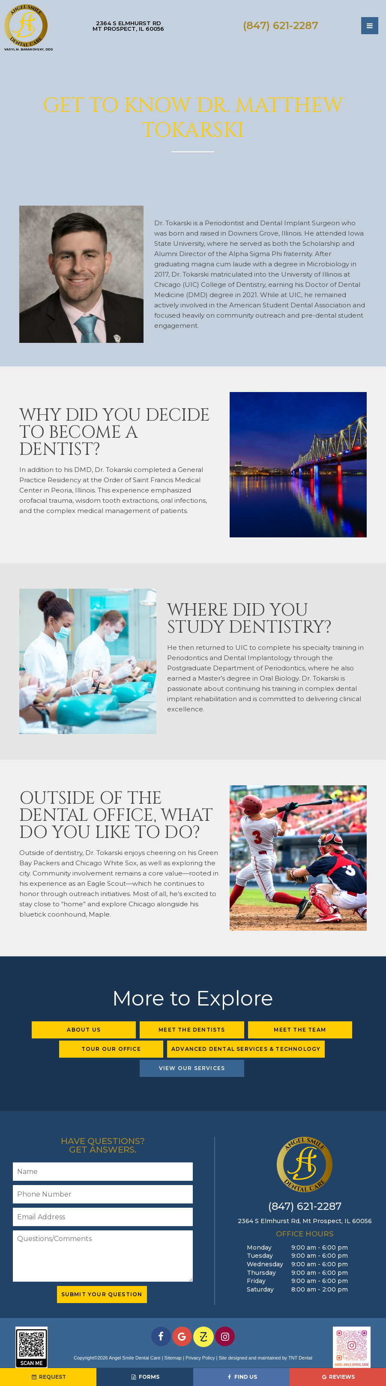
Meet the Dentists (192, 1029)
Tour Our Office (111, 1049)
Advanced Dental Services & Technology (245, 1049)
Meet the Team (300, 1029)
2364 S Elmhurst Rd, (305, 1221)
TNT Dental (300, 1357)
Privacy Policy (200, 1357)
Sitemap (173, 1357)
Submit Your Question (102, 1294)
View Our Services (192, 1068)
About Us (84, 1029)
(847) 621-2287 (280, 26)
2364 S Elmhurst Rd (128, 26)
